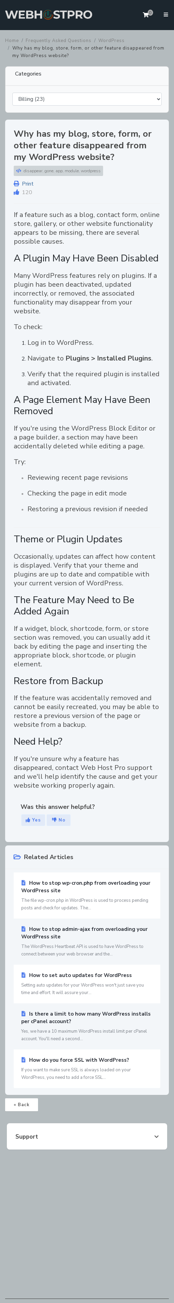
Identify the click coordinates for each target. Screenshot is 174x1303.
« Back (21, 1105)
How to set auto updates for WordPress (87, 984)
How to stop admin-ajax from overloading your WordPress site (87, 942)
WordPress (111, 41)
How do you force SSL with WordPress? (87, 1069)
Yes (33, 820)
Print (24, 184)
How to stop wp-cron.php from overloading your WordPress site (87, 896)
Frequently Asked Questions (58, 41)
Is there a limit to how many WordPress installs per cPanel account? (87, 1026)
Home (12, 41)
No (58, 820)
